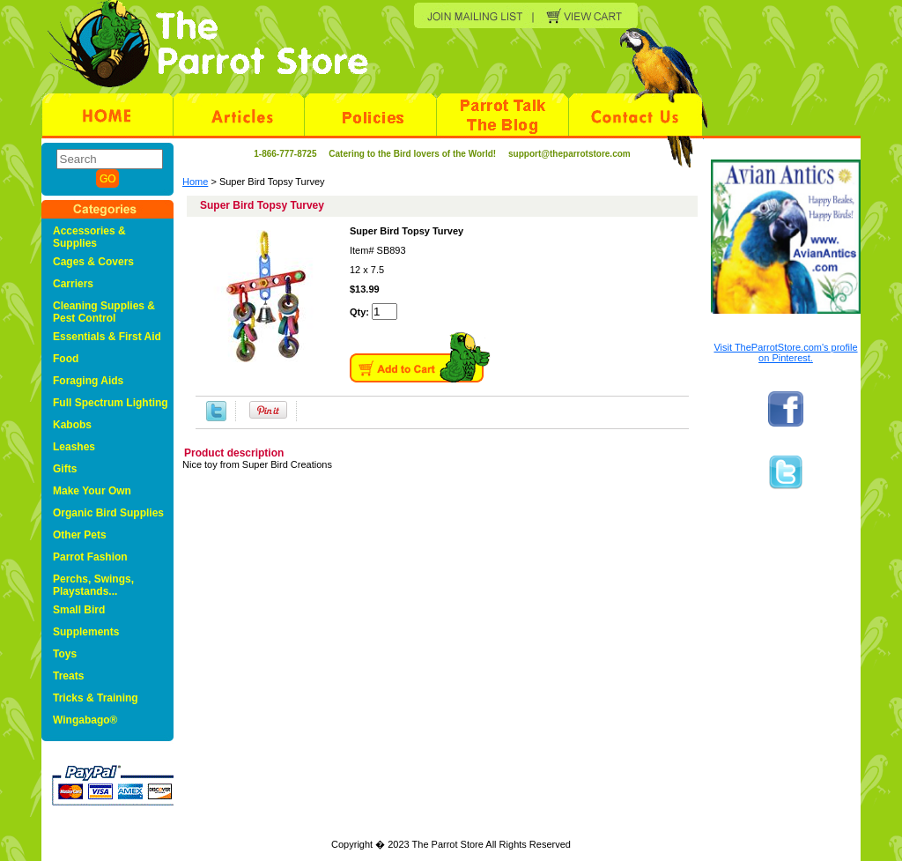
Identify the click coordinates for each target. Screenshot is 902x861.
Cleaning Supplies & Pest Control (104, 312)
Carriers (73, 284)
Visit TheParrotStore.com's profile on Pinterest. (785, 352)
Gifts (65, 469)
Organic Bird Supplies (108, 513)
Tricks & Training (95, 698)
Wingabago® (85, 720)
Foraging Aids (88, 381)
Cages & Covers (93, 262)
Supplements (86, 632)
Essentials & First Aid (107, 336)
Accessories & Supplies (89, 237)
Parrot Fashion (90, 557)
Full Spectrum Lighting (110, 403)
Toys (65, 654)
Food (65, 359)
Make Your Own (92, 491)
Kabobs (72, 425)
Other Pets (80, 535)
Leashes (74, 447)
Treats (68, 676)
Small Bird (79, 610)
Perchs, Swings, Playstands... (93, 585)
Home (195, 181)
